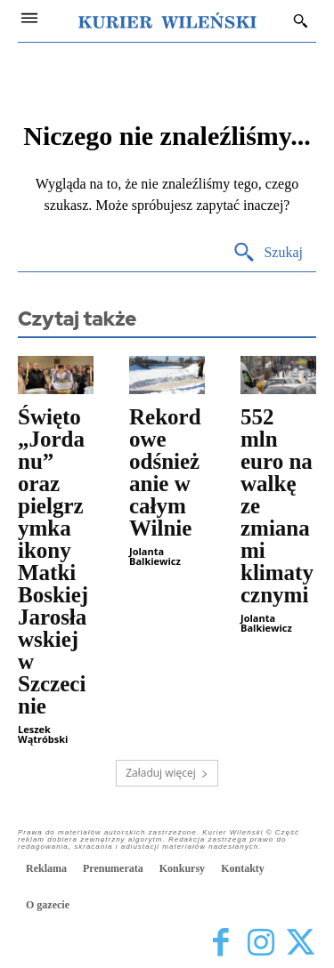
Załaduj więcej (167, 772)
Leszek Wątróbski (43, 734)
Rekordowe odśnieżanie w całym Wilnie (165, 472)
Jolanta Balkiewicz (155, 556)
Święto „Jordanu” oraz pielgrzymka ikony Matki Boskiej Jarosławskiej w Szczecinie (53, 561)
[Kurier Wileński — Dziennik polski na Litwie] (167, 20)
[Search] (267, 253)
